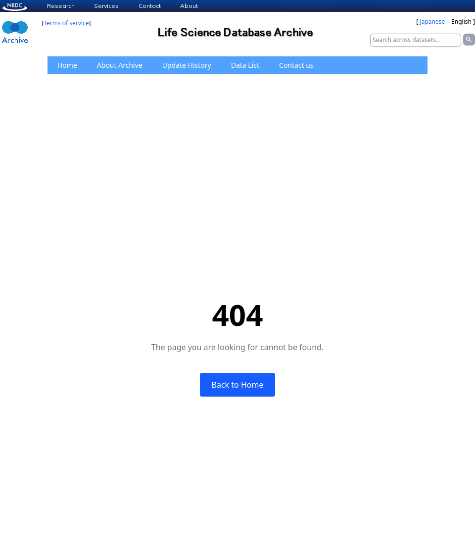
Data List (245, 65)
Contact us (296, 65)
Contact (150, 5)
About (189, 5)
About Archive (119, 65)
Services (106, 5)
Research (61, 5)
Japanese (432, 21)
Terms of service (66, 23)
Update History (186, 65)
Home (67, 65)
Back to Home (238, 384)
